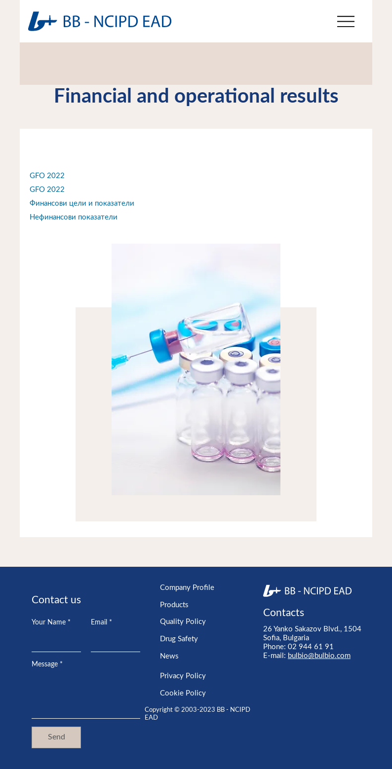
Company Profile (187, 587)
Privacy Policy (183, 676)
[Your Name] (53, 642)
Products (174, 605)
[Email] (112, 642)
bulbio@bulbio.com (319, 655)
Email (101, 623)
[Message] (86, 695)
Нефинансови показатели (74, 217)
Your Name (51, 623)
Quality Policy (183, 621)
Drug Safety (179, 639)
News (169, 656)
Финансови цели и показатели (82, 203)
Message (47, 665)
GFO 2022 (47, 176)
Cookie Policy (183, 693)
